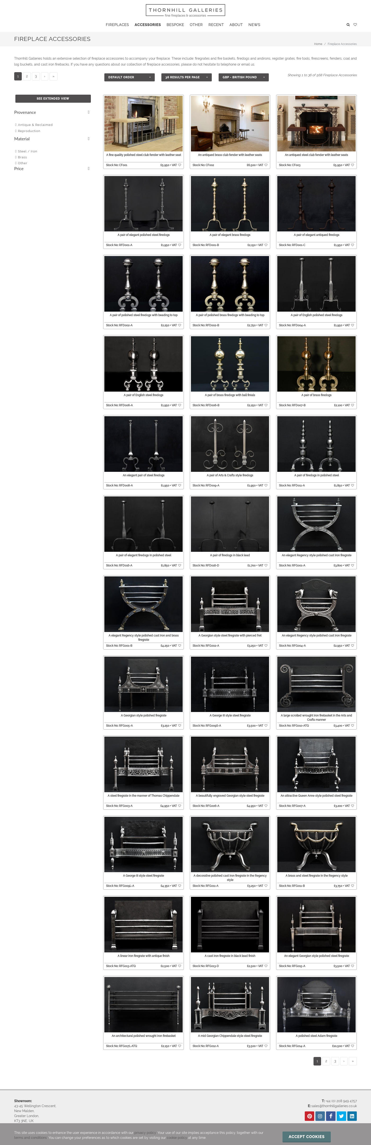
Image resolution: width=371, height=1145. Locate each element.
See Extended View (53, 98)
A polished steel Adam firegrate (316, 1029)
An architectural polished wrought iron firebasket (144, 1029)
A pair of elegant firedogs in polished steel (143, 553)
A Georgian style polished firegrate (143, 712)
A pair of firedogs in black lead (230, 553)
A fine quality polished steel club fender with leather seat (143, 155)
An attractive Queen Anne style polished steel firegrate (316, 791)
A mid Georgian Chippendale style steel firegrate (230, 1029)
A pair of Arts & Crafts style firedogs (230, 474)
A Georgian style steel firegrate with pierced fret (230, 632)
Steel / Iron (27, 151)
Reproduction (29, 131)
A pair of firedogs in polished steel (316, 474)
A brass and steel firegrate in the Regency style (317, 870)
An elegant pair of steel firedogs (143, 474)
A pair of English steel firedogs (143, 394)
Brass (22, 157)
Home (318, 44)
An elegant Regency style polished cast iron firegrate (316, 553)
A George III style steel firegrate (230, 712)
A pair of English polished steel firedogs (316, 315)
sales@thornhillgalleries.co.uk (334, 1099)
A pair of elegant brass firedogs (230, 235)
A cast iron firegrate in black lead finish (230, 950)
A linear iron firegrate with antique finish (143, 950)
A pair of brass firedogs (316, 394)
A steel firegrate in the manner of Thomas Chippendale (143, 791)
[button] (129, 77)
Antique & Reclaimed (35, 125)
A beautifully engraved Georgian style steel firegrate (230, 791)
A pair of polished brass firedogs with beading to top (230, 315)
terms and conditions (30, 1138)
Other (22, 163)
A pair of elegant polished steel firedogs (144, 235)
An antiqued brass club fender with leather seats (230, 155)
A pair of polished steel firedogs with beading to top (143, 315)
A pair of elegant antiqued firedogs (316, 235)
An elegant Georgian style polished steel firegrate (316, 950)
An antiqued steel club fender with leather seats (316, 155)
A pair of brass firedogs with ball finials (230, 394)
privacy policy (145, 1133)
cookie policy (177, 1138)
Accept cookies (307, 1137)
